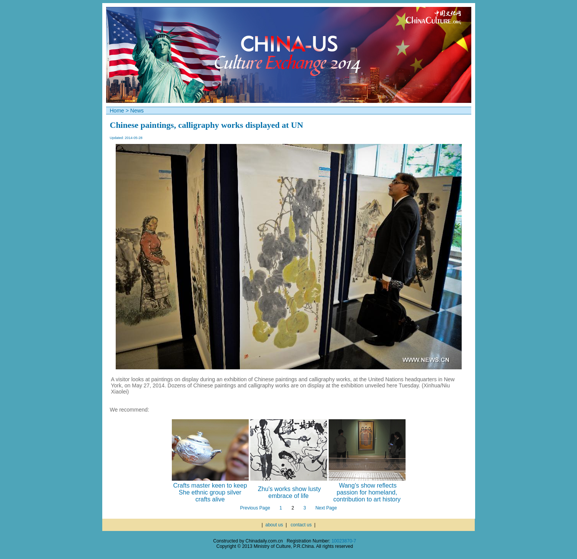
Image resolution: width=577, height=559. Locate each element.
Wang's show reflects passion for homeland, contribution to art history (367, 492)
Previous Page (255, 508)
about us (274, 525)
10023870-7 (343, 541)
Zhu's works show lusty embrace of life (289, 492)
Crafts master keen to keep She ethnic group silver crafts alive (210, 492)
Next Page (326, 508)
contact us (301, 525)
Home (117, 111)
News (137, 111)
